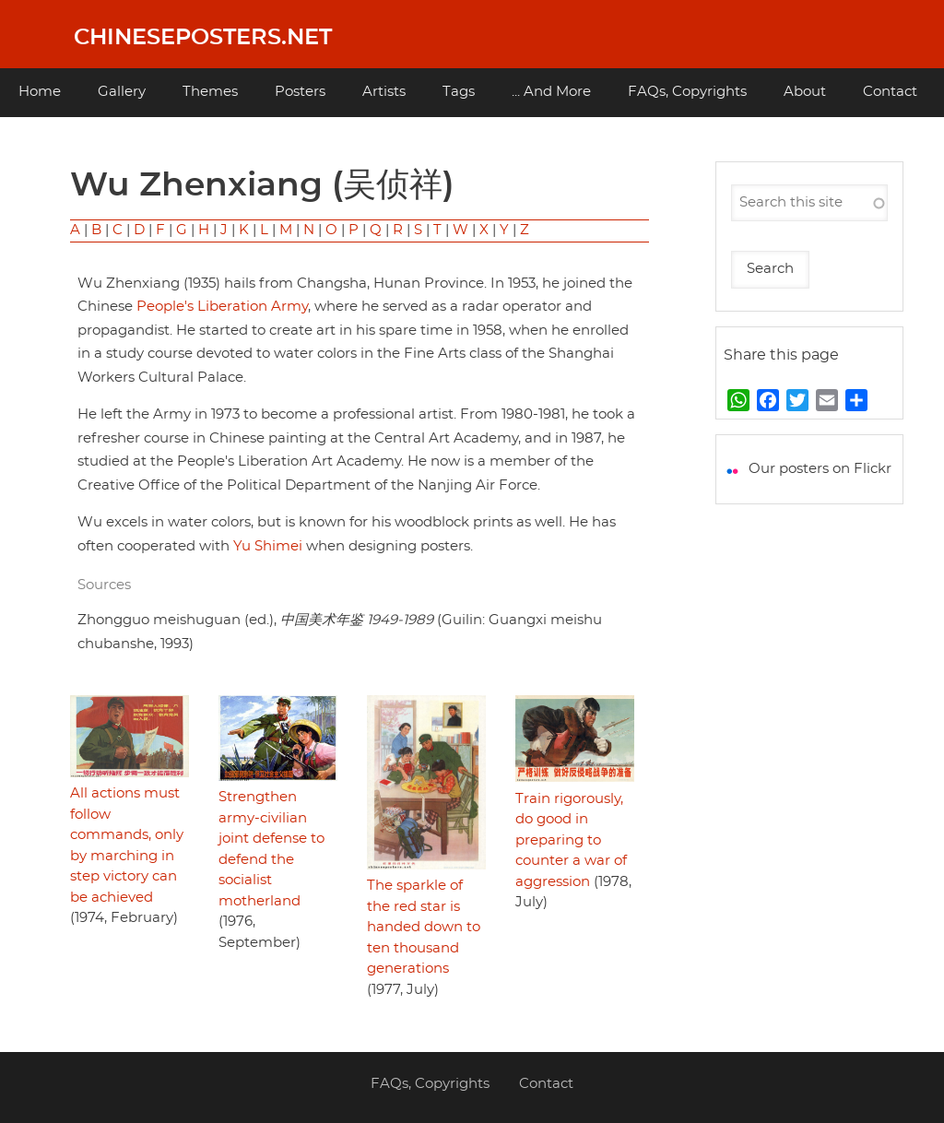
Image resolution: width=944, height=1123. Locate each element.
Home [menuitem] (39, 92)
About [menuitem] (805, 92)
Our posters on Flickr (820, 469)
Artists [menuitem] (384, 92)
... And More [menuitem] (551, 92)
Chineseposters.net (203, 38)
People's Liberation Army (222, 306)
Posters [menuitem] (300, 92)
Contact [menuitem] (890, 92)
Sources (104, 585)
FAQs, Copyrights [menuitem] (687, 92)
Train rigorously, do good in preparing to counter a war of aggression (571, 840)
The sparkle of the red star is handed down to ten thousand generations (423, 927)
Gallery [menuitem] (122, 92)
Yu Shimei (267, 546)
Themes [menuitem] (210, 92)
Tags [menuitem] (458, 92)
